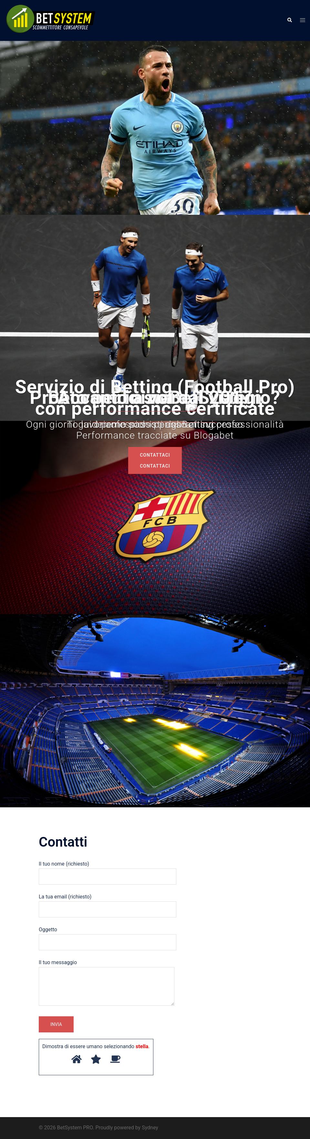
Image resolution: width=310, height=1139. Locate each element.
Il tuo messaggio (106, 983)
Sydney (150, 1128)
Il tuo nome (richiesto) (107, 870)
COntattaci (155, 465)
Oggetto (107, 935)
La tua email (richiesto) (107, 903)
